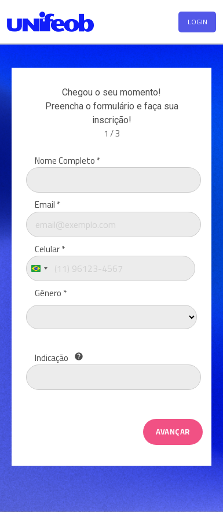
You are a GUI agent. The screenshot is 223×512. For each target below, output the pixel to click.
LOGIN (197, 21)
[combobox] (39, 268)
